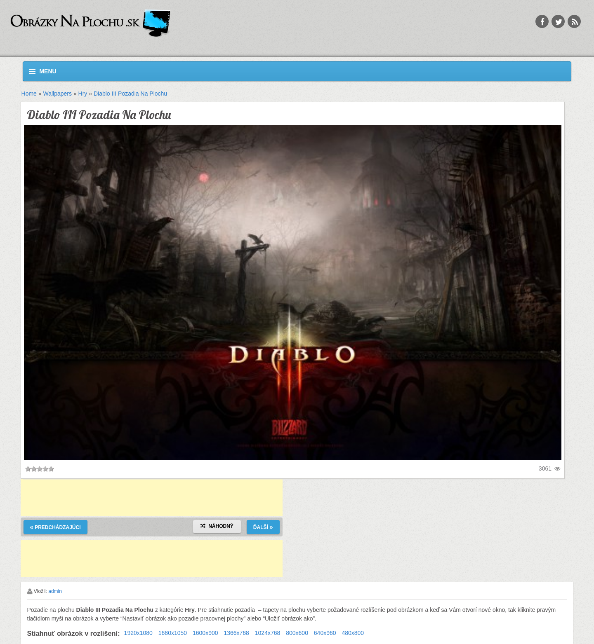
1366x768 (236, 633)
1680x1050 (172, 633)
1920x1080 (138, 633)
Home (29, 93)
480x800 (353, 633)
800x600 (297, 633)
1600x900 (205, 633)
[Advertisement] (152, 497)
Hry (82, 93)
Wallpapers (57, 93)
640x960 (325, 633)
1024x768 (267, 633)
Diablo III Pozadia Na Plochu (130, 93)
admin (55, 591)
